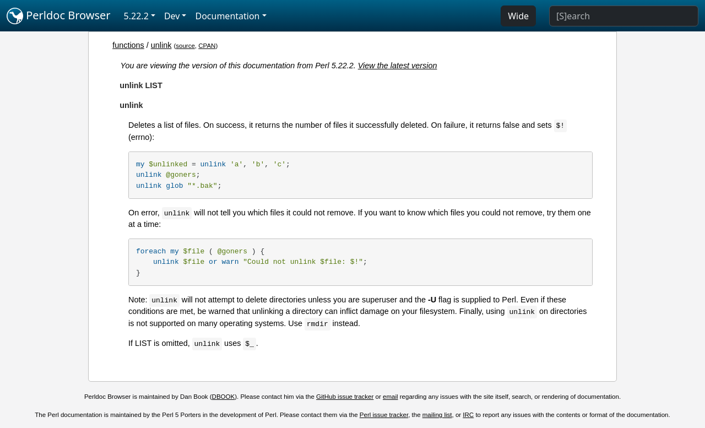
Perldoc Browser (59, 16)
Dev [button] (172, 16)
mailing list (437, 414)
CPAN (206, 45)
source (185, 45)
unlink (161, 45)
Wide (518, 16)
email (390, 396)
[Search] (623, 16)
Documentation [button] (227, 16)
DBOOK (223, 396)
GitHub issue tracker (344, 396)
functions (128, 45)
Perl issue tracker (384, 414)
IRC (468, 414)
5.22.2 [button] (136, 16)
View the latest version (397, 65)
